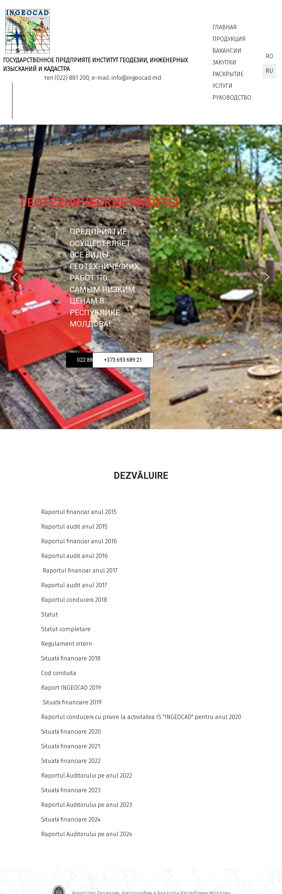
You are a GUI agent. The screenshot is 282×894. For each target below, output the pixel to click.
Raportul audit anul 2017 (74, 585)
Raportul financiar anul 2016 (79, 541)
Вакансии (226, 50)
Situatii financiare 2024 (70, 819)
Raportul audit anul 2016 (74, 555)
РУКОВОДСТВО (231, 97)
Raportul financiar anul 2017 (80, 570)
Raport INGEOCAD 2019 (71, 687)
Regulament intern (66, 643)
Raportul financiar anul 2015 (79, 512)
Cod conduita (58, 673)
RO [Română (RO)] (269, 56)
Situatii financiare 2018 (70, 658)
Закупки (224, 62)
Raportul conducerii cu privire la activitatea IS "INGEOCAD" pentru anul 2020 (141, 717)
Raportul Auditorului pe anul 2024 (86, 834)
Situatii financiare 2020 (71, 731)
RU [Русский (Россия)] (269, 70)
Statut (49, 614)
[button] (15, 277)
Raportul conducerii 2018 (74, 599)
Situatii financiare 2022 (70, 760)
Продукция (229, 39)
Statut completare (66, 629)
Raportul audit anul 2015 (74, 526)
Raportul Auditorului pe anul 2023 (86, 804)
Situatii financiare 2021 (70, 746)
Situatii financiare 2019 (71, 702)
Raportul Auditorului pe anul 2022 (86, 775)
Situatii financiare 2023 (70, 790)
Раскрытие (227, 74)
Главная (224, 27)
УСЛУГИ (222, 85)
